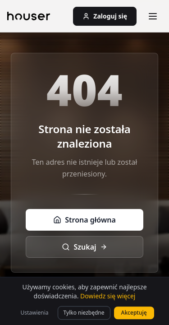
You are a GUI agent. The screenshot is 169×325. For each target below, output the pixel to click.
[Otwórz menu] (153, 16)
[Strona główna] (28, 16)
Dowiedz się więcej (107, 306)
